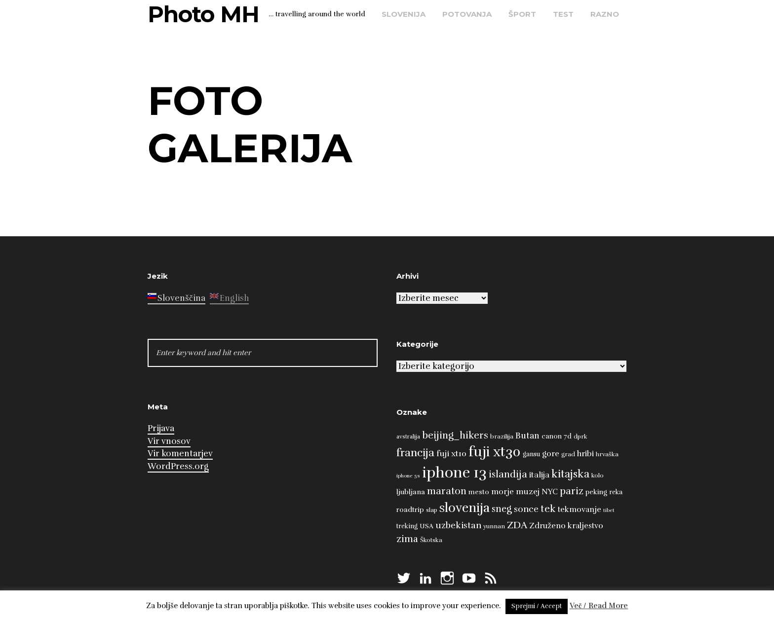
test (563, 14)
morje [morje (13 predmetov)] (502, 492)
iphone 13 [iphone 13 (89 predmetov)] (454, 473)
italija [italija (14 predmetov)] (539, 475)
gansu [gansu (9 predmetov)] (531, 454)
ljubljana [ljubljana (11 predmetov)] (410, 491)
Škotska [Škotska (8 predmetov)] (431, 540)
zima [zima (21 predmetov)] (407, 539)
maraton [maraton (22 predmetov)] (446, 491)
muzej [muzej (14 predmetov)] (528, 492)
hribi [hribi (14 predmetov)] (585, 454)
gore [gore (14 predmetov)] (550, 454)
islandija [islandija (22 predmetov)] (508, 474)
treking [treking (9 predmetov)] (407, 526)
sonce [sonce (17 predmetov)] (526, 509)
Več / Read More (599, 605)
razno (604, 14)
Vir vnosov (169, 441)
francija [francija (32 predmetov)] (415, 452)
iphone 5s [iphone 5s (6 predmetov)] (408, 476)
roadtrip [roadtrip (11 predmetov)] (410, 509)
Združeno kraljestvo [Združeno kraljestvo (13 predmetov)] (566, 526)
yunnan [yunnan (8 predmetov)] (494, 526)
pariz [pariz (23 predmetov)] (571, 491)
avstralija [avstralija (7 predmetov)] (408, 436)
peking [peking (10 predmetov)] (596, 492)
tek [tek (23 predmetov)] (548, 509)
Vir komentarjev (180, 453)
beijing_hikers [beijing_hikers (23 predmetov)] (455, 435)
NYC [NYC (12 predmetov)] (550, 491)
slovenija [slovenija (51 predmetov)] (464, 507)
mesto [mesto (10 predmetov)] (478, 492)
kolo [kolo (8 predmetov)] (597, 475)
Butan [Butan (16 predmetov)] (527, 436)
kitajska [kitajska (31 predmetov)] (570, 473)
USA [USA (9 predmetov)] (426, 526)
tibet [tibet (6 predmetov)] (609, 510)
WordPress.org (178, 466)
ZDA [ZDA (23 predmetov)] (517, 525)
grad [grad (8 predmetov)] (568, 454)
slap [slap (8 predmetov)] (431, 510)
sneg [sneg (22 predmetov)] (502, 509)
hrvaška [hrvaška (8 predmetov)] (607, 454)
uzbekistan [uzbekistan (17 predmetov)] (458, 525)
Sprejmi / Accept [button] (536, 606)
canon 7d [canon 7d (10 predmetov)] (557, 436)
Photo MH (203, 14)
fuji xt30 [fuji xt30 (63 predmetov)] (494, 452)
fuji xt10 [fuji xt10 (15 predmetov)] (451, 453)
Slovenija (404, 14)
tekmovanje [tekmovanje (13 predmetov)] (579, 509)
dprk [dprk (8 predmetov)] (580, 436)
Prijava (161, 428)
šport (522, 14)
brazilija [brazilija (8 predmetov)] (501, 436)
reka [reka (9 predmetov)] (615, 492)
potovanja (467, 14)
